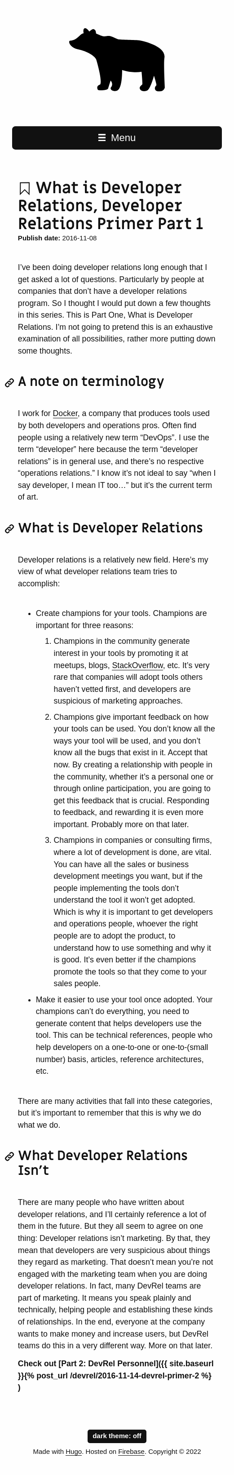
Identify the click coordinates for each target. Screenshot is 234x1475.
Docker (65, 413)
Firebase (131, 1451)
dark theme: (117, 1435)
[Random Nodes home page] (117, 105)
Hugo (74, 1451)
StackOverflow (137, 665)
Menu (117, 137)
